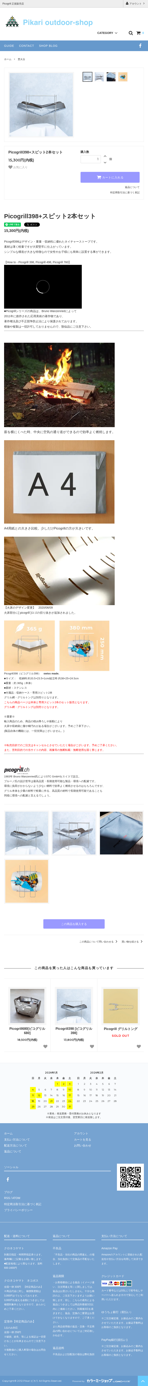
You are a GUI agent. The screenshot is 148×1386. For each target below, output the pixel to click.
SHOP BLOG (48, 45)
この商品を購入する (74, 924)
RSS (7, 1198)
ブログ (8, 1192)
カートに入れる (110, 177)
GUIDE (9, 45)
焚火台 (21, 59)
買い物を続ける (133, 941)
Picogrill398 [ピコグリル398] (74, 1031)
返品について (132, 187)
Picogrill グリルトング (120, 1029)
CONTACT (26, 45)
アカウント (136, 3)
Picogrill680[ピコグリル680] (27, 1031)
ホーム (7, 59)
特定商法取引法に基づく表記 (22, 1204)
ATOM (16, 1198)
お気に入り (18, 167)
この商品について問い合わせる (99, 941)
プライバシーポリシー (18, 1210)
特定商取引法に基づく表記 (125, 192)
